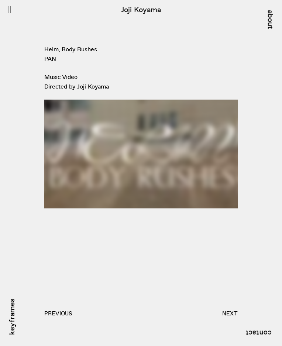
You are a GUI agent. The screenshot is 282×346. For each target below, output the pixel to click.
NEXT (230, 313)
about (271, 19)
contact (258, 334)
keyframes (11, 316)
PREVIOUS (58, 313)
